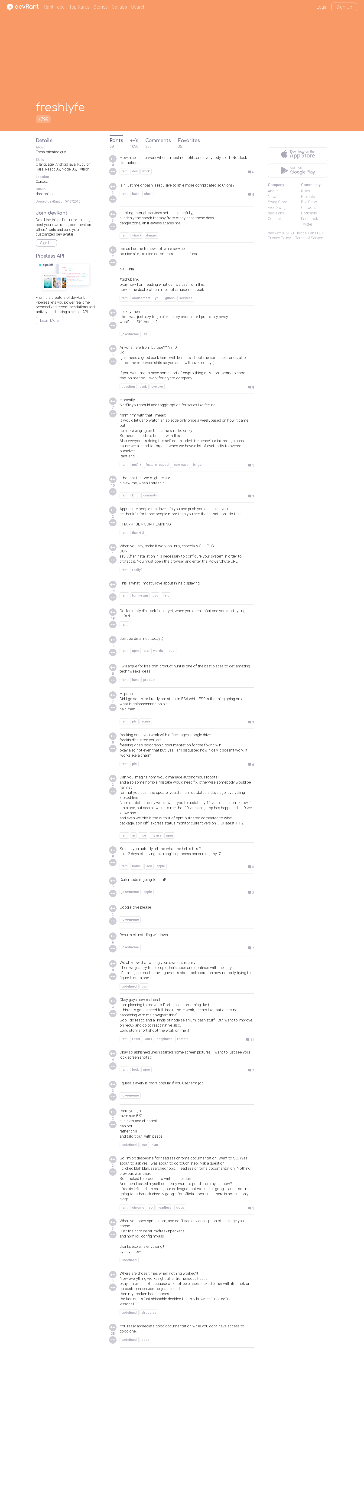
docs (180, 1341)
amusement (141, 312)
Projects (308, 196)
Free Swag (277, 207)
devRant (274, 233)
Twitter (306, 224)
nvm (155, 1258)
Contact (274, 219)
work (146, 173)
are (146, 714)
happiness (164, 1145)
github (170, 312)
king (135, 537)
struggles (148, 1466)
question (128, 415)
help (166, 658)
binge (197, 505)
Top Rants (79, 7)
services (185, 312)
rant (124, 173)
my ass (156, 923)
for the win (140, 658)
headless (164, 1341)
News (272, 196)
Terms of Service (309, 238)
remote (182, 1145)
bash (136, 202)
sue (144, 1258)
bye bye (157, 415)
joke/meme (130, 350)
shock (136, 241)
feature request (157, 505)
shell (148, 202)
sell (149, 956)
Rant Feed (54, 7)
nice (143, 923)
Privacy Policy (279, 238)
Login (322, 7)
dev (135, 173)
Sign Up (344, 7)
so (151, 1341)
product (149, 744)
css (155, 658)
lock (135, 1177)
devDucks (276, 213)
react (136, 1145)
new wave (181, 505)
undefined (129, 1086)
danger (151, 241)
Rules (305, 191)
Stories (101, 7)
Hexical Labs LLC (309, 233)
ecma (145, 789)
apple (160, 956)
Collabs (119, 7)
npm (135, 714)
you (157, 312)
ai (133, 923)
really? (137, 632)
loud (171, 714)
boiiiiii (137, 956)
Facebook (309, 219)
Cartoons (308, 207)
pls (134, 789)
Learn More (49, 320)
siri (146, 350)
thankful (138, 584)
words (158, 714)
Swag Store (277, 202)
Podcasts (309, 213)
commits (150, 537)
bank (143, 415)
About (273, 191)
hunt (135, 744)
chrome (138, 1341)
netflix (136, 505)
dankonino (44, 194)
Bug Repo (309, 202)
